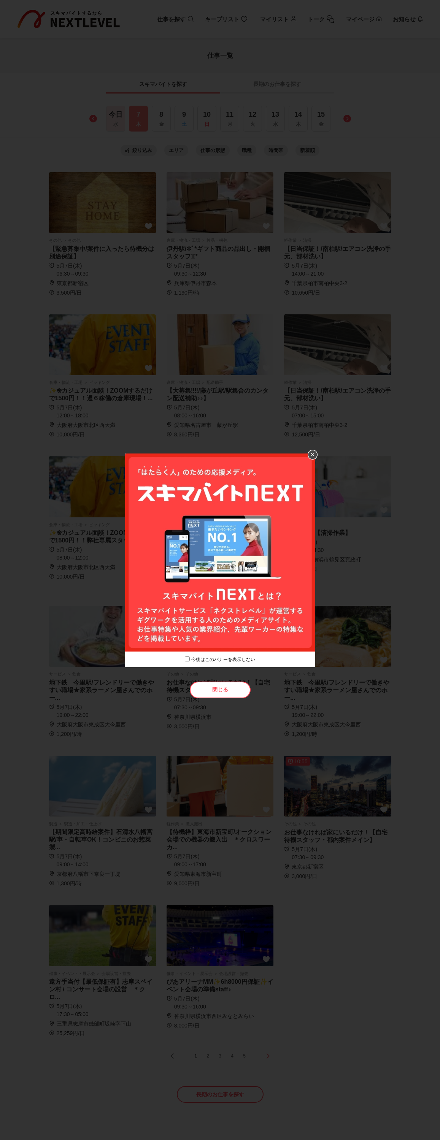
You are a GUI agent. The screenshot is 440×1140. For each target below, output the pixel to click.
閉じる (220, 690)
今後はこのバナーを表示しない (223, 659)
